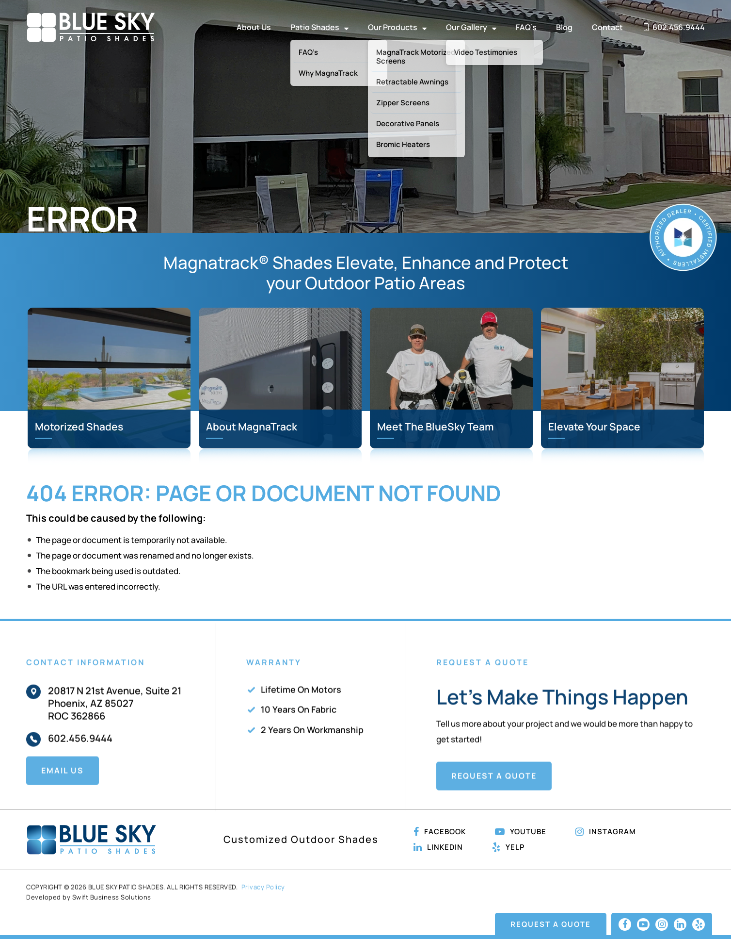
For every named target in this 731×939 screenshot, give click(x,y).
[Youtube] (643, 924)
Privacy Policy (263, 908)
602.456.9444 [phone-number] (673, 27)
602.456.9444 (80, 759)
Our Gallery (471, 27)
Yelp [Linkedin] (508, 847)
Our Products (397, 27)
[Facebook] (625, 924)
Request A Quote (494, 797)
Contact (607, 27)
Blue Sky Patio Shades (90, 27)
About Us (254, 27)
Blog (564, 27)
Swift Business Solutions (111, 918)
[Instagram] (661, 924)
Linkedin (438, 847)
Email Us (62, 791)
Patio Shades (319, 27)
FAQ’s (526, 27)
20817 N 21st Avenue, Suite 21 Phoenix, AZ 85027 (114, 718)
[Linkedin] (680, 924)
